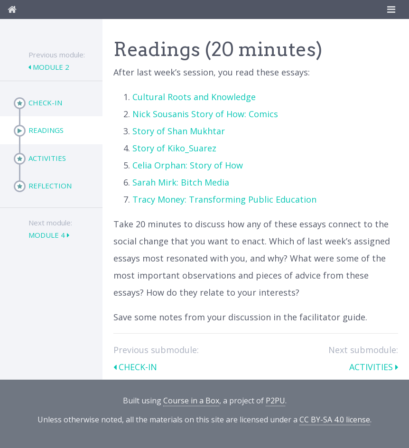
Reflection (50, 185)
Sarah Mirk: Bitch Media (180, 182)
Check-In (45, 102)
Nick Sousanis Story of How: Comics (205, 114)
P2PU (275, 400)
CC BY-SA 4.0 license (334, 419)
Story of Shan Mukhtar (178, 131)
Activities (47, 158)
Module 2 (50, 67)
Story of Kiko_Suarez (174, 148)
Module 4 (47, 235)
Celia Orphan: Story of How (187, 165)
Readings (46, 130)
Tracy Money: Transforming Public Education (224, 199)
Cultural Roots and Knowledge (194, 97)
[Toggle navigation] (391, 9)
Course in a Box (191, 400)
